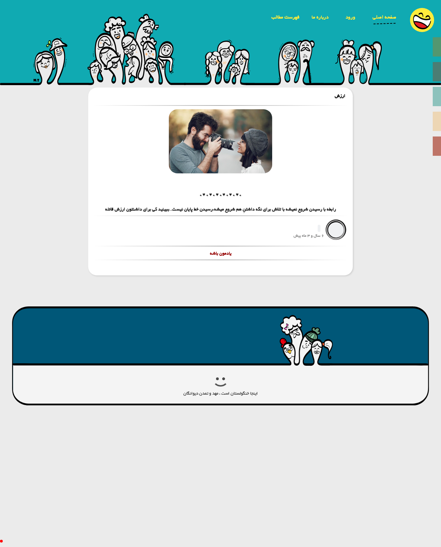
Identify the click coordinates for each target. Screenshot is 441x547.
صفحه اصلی (384, 17)
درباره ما (319, 17)
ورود (350, 17)
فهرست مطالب (285, 17)
